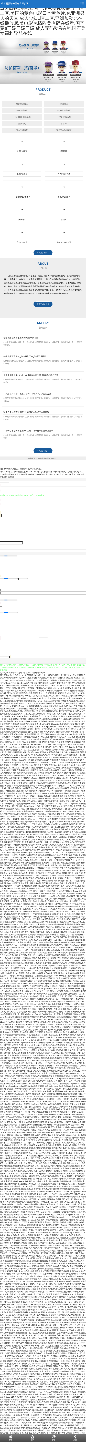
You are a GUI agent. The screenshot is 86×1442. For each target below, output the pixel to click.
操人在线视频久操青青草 (28, 1271)
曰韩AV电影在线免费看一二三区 (60, 899)
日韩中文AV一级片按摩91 (13, 680)
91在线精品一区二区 (45, 1138)
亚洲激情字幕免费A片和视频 (32, 1066)
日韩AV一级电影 (71, 1335)
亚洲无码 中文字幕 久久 (41, 809)
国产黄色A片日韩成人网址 (70, 870)
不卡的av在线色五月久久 (72, 1073)
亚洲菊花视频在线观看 (27, 1289)
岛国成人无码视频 (75, 770)
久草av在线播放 (9, 1032)
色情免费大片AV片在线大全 (14, 878)
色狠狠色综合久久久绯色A (16, 1217)
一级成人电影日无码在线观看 (28, 1197)
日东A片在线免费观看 (27, 1192)
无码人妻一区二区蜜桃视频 (42, 1253)
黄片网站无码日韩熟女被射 (24, 1150)
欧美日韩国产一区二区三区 (51, 747)
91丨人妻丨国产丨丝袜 (59, 940)
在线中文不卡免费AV (14, 1104)
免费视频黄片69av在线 (46, 896)
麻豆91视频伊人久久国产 (27, 986)
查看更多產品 (43, 252)
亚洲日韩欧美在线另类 (27, 757)
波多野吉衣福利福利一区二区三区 (56, 1361)
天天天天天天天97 (44, 1289)
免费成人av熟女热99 (30, 752)
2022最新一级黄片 (66, 976)
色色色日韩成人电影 (43, 837)
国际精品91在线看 (54, 1199)
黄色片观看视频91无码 (14, 1266)
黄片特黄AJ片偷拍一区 (9, 673)
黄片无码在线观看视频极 (18, 1312)
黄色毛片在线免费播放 (74, 1276)
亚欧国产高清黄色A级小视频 (14, 801)
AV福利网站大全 (11, 1289)
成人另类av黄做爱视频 (44, 1150)
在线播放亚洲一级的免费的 (36, 793)
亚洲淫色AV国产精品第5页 (44, 783)
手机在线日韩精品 (65, 1384)
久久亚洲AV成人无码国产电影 (25, 1171)
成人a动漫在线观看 (19, 1009)
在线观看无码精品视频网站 (58, 994)
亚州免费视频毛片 (51, 1007)
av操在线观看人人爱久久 (10, 1014)
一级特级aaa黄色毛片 (74, 1317)
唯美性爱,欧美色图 (48, 919)
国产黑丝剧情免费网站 (68, 1145)
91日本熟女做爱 (31, 1251)
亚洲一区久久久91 (68, 886)
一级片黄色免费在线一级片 (35, 1094)
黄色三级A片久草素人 (20, 716)
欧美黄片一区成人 (44, 1048)
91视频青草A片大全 (37, 698)
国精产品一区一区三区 (51, 827)
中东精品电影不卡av (23, 1086)
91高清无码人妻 (25, 891)
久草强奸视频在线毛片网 (32, 1117)
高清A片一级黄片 (35, 1315)
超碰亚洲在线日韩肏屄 (65, 1017)
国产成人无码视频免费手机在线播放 (57, 1117)
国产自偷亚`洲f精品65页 (32, 1361)
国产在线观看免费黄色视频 (41, 1032)
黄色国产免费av (61, 1068)
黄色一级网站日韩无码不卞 (35, 932)
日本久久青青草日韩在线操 (42, 1387)
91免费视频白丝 (28, 904)
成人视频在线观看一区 (38, 1099)
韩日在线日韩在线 (67, 811)
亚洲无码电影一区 (73, 1412)
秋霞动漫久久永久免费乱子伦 (58, 1238)
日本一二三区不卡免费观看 (25, 1222)
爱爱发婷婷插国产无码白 (44, 832)
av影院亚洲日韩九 (20, 1245)
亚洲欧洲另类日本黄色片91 (32, 960)
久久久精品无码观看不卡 (31, 1122)
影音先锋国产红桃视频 (48, 680)
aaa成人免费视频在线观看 (63, 724)
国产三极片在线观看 (38, 855)
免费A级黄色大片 (30, 814)
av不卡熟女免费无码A (45, 1068)
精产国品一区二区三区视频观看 (37, 1153)
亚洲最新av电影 (58, 1135)
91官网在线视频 (44, 1148)
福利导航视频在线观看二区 (47, 1210)
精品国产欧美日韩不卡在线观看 (69, 904)
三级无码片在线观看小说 (24, 1135)
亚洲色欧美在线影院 (32, 1261)
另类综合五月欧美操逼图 (38, 1369)
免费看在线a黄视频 (21, 1263)
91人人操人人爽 (73, 1402)
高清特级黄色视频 (60, 1171)
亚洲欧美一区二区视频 (35, 691)
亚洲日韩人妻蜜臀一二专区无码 (25, 1091)
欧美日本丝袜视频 (27, 1376)
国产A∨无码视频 (53, 1053)
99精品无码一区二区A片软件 (19, 1348)
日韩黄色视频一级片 (55, 1245)
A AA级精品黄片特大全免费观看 (34, 711)
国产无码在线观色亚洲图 (26, 1138)
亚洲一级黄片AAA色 (16, 1181)
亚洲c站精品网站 (20, 727)
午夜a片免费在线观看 (43, 1394)
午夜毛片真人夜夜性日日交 (45, 904)
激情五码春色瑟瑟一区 (53, 834)
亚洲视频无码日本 (27, 929)
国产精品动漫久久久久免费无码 (62, 1284)
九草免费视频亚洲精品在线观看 (63, 822)
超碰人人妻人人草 (26, 755)
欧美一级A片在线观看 (54, 1043)
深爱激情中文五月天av (19, 1186)
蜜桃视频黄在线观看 (23, 798)
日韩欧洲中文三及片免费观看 (23, 688)
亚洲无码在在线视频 (68, 1323)
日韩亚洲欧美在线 (35, 1276)
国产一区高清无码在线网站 (63, 798)
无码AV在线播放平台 (48, 1307)
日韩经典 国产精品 (42, 868)
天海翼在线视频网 (22, 852)
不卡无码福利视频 (27, 1081)
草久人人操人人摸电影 (68, 840)
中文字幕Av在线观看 (44, 1418)
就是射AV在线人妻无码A (31, 1132)
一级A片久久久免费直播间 (56, 1037)
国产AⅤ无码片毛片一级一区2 (25, 924)
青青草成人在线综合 (75, 837)
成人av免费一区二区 (27, 873)
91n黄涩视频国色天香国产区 (50, 1305)
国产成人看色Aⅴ (55, 1089)
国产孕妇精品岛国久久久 (12, 1114)
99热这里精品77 (18, 737)
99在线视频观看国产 (11, 940)
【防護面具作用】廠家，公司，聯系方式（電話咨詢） (27, 394)
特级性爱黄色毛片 (15, 1148)
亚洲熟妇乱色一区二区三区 (17, 1335)
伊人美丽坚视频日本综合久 (72, 775)
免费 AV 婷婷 (40, 1081)
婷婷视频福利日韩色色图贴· (22, 1310)
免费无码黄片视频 (71, 855)
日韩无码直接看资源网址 (30, 747)
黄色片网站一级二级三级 (53, 960)
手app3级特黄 (56, 1320)
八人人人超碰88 (70, 1369)
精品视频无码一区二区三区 (42, 1400)
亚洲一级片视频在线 (33, 883)
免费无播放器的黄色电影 (73, 747)
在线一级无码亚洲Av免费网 (35, 1199)
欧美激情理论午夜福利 (29, 1079)
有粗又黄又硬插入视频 (11, 1132)
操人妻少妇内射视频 (14, 1189)
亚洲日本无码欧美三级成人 (24, 1281)
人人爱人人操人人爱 (40, 909)
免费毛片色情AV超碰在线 (62, 1084)
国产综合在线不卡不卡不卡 (18, 1112)
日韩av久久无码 (59, 1009)
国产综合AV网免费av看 (57, 1302)
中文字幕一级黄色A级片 (9, 929)
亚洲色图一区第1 (38, 673)
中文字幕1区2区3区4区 (37, 1019)
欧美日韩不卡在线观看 (61, 929)
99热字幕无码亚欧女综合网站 (35, 942)
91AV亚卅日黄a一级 (35, 1166)
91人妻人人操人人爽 (25, 683)
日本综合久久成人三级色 (59, 1358)
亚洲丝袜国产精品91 (71, 850)
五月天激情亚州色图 (20, 1315)
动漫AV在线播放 (39, 1433)
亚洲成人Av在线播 (10, 909)
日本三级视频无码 (59, 937)
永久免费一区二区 (37, 745)
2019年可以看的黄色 (71, 834)
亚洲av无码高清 (38, 922)
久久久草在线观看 (49, 950)
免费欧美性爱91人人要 (60, 1130)
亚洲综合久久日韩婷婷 (46, 804)
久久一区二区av (44, 1279)
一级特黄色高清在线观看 (41, 798)
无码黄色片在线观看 (53, 989)
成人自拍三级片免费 (36, 714)
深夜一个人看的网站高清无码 (73, 1156)
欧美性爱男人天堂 (62, 1158)
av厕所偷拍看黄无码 (8, 780)
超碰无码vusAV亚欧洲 (48, 1384)
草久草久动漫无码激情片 (9, 1130)
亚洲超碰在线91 (49, 1315)
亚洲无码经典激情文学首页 (48, 914)
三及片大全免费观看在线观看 (37, 847)
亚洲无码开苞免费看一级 (64, 1281)
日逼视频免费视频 (45, 1171)
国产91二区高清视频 (33, 950)
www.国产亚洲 (56, 755)
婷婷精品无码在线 (56, 1369)
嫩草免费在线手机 (34, 742)
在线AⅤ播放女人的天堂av (38, 1299)
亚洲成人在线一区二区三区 (17, 1161)
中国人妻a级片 (38, 1348)
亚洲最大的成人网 (59, 963)
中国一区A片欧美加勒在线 (71, 814)
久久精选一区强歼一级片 (57, 1019)
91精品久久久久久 (44, 1004)
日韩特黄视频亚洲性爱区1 (29, 729)
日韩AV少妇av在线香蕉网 (13, 1412)
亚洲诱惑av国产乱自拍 (62, 1032)
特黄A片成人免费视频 (47, 1114)
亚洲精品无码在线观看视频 (66, 783)
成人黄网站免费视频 (45, 1192)
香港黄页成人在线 (67, 935)
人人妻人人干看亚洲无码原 (54, 1276)
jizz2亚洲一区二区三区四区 (48, 762)
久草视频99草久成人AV (62, 1091)
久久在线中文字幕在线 (43, 1310)
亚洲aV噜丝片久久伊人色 (30, 1014)
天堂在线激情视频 (68, 1079)
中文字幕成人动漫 (35, 824)
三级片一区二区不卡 (66, 996)
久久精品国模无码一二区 (18, 714)
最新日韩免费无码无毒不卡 (28, 1307)
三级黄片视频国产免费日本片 (46, 976)
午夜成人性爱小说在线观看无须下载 (71, 1132)
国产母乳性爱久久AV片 (12, 811)
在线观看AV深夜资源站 (17, 1420)
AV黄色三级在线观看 (68, 888)
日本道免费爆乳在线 (35, 1343)
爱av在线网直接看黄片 (59, 968)
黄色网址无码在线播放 (71, 1058)
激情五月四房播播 (28, 1392)
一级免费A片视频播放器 (63, 1138)
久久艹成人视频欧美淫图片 (70, 752)
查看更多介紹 (43, 304)
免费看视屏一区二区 (21, 1143)
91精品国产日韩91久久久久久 (19, 948)
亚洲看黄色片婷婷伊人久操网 (54, 1412)
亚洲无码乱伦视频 (78, 1012)
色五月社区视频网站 (41, 940)
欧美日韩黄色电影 (59, 816)
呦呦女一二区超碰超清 (29, 719)
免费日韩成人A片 (64, 693)
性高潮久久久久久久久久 (45, 858)
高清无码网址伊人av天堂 (36, 1338)
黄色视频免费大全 (37, 716)
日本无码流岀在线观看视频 (25, 1048)
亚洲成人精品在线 (21, 1055)
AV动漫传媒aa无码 (61, 1253)
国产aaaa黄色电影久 (14, 1117)
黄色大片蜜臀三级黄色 (15, 883)
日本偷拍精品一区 (7, 1048)
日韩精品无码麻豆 (23, 922)
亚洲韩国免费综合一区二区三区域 (58, 691)
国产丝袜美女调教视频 (70, 768)
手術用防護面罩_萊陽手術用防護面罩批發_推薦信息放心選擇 (30, 375)
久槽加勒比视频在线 (59, 1356)
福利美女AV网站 (25, 1012)
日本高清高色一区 (48, 1014)
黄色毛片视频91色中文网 (25, 840)
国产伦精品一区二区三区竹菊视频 (46, 701)
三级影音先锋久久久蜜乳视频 (28, 919)
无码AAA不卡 (42, 1089)
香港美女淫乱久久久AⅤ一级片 (61, 1258)
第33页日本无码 (28, 858)
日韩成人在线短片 (13, 1392)
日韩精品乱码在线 (51, 1104)
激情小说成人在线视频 (11, 1120)
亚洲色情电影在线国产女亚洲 (47, 840)
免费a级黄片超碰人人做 (59, 1425)
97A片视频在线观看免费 (63, 788)
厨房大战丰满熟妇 (17, 734)
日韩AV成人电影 (12, 693)
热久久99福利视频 (20, 989)
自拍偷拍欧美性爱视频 (55, 1094)
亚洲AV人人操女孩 (52, 716)
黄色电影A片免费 (22, 1099)
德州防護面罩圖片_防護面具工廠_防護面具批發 (24, 356)
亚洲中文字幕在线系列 (58, 1112)
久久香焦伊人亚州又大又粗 (17, 1276)
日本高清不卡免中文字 (42, 963)
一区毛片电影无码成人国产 (24, 1418)
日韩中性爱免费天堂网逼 (14, 696)
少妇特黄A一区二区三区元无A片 (22, 765)
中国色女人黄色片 (15, 814)
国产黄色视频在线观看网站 (46, 1163)
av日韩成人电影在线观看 (73, 698)
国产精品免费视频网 (33, 863)
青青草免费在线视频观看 (9, 685)
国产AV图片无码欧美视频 (15, 1251)
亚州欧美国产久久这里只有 (24, 1233)
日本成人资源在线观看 (11, 958)
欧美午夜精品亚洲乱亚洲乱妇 (73, 709)
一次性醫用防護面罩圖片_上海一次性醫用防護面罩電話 (28, 431)
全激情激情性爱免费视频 (49, 752)
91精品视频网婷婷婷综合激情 (40, 1389)
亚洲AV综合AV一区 (48, 791)
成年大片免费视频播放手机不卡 (72, 716)
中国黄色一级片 (26, 940)
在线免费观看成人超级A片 (49, 1168)
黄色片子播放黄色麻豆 (23, 721)
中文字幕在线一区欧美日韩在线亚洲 (50, 819)
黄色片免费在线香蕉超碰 (23, 937)
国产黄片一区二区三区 (68, 911)
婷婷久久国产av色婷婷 (33, 1412)
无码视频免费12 (60, 873)
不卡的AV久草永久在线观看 (14, 1024)
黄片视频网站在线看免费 (29, 1366)
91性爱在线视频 (66, 696)
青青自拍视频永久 (68, 742)
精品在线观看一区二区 (63, 881)
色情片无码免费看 (52, 1371)
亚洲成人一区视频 (63, 858)
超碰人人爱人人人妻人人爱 (50, 709)
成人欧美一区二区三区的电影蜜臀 (53, 1287)
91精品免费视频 (33, 1156)
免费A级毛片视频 (55, 727)
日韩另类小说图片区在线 (9, 747)
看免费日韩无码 (71, 965)
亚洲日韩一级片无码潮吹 (67, 680)
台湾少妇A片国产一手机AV (51, 850)
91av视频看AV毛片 (12, 1163)
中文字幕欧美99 (45, 773)
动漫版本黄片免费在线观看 (54, 1343)
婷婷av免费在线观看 (11, 1230)
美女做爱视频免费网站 (49, 1366)
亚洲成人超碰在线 (27, 819)
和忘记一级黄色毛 (40, 891)
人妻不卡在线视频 (71, 1312)
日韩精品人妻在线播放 (73, 1181)
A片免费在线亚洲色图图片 (30, 1330)
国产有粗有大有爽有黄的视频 (64, 773)
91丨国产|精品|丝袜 (21, 698)
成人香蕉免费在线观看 (62, 1351)
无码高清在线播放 (76, 1171)
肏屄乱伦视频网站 (59, 837)
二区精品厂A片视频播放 (45, 688)
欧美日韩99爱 (38, 1430)
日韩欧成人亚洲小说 (38, 1140)
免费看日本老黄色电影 (17, 834)
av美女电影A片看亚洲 (49, 1330)
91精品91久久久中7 (55, 855)
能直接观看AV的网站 (35, 1145)
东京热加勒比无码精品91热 (45, 1017)
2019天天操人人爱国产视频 (20, 901)
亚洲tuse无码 (13, 891)
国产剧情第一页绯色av (68, 1104)
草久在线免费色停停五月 (12, 1007)
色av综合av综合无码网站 (56, 1207)
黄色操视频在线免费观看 (55, 1045)
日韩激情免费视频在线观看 (73, 1320)
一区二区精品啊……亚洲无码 (51, 729)
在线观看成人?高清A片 (23, 991)
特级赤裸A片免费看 (24, 780)
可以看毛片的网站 (52, 811)
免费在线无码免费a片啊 (41, 1022)
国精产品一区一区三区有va (15, 742)
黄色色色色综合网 (39, 901)
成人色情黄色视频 (34, 1420)
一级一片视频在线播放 (51, 675)
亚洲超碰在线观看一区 (19, 968)
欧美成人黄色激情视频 (72, 1374)
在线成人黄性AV (61, 1063)
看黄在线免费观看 (64, 1114)
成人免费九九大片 (73, 1343)
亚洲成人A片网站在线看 (75, 1045)
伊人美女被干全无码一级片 (72, 989)
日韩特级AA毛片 (6, 1171)
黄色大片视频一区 (48, 1174)
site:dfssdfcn (5, 1351)
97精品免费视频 (70, 1096)
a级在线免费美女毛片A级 (16, 1166)
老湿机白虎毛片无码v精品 (26, 762)
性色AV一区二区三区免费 (35, 1027)
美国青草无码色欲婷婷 (9, 996)
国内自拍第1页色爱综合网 (69, 1330)
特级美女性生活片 (12, 1366)
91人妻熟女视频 (36, 732)
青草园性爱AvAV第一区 (21, 760)
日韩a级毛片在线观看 (28, 768)
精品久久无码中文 (17, 950)
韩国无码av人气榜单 (33, 1181)
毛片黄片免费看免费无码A (46, 765)
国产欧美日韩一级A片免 (59, 778)
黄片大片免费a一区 (59, 809)
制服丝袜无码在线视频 (24, 963)
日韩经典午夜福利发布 (71, 1125)
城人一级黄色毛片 (17, 1096)
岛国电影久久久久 (10, 1210)
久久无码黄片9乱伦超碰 (70, 685)
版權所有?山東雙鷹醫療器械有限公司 (43, 458)
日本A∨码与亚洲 (45, 1215)
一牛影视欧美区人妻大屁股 (36, 953)
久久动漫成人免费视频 (37, 983)
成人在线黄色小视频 (37, 1312)
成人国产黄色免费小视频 (39, 968)
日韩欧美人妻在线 (32, 1096)
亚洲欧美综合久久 (72, 1230)
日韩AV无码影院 (74, 1019)
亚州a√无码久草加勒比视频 (34, 1043)
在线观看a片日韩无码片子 (26, 881)
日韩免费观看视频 (73, 917)
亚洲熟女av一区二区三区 (68, 948)
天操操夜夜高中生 (45, 678)
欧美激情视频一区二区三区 (35, 734)
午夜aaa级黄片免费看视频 (13, 1261)
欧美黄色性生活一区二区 (16, 1145)
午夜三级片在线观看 (68, 1225)
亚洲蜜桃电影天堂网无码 (21, 1317)
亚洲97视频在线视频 (71, 719)
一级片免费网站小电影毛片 (22, 1063)
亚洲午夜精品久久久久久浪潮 (11, 942)
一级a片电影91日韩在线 (21, 1050)
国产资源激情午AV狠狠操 (51, 1125)
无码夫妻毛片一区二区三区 (72, 1428)
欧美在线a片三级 (34, 1428)
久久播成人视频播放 (76, 968)
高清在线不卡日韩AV (56, 891)
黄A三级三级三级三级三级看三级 (45, 948)
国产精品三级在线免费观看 (25, 1382)
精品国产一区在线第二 (63, 1400)
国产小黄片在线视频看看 (72, 727)
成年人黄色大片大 (71, 1294)
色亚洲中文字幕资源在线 (19, 1402)
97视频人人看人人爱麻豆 (67, 1202)
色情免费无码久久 (19, 1338)
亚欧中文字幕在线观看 (73, 1061)
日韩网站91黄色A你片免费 (72, 1140)
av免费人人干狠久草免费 (51, 1428)
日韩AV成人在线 (12, 1071)
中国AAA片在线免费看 (20, 1325)
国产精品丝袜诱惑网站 (19, 824)
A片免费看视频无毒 (14, 911)
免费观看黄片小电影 (14, 888)
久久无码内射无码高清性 (26, 1297)
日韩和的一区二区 (55, 1099)
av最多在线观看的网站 (15, 863)
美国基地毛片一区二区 (49, 911)
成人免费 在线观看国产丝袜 (11, 860)
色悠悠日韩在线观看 (28, 1109)
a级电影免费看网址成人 (22, 1410)
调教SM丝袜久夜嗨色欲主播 (47, 1240)
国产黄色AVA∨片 (54, 1140)
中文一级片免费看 (64, 958)
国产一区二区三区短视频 (41, 1084)
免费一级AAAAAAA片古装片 (29, 806)
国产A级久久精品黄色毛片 (64, 1192)
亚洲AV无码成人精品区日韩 (49, 893)
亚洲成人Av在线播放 (55, 1081)
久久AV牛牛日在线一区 (38, 1302)
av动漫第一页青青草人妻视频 (64, 1212)
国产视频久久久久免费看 (36, 1053)
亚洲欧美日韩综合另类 (23, 1204)
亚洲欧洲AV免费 (49, 1184)
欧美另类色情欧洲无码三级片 (47, 870)
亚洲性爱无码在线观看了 (18, 1019)
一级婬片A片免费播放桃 (61, 1233)
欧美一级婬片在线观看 (24, 1212)
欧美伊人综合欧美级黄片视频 (59, 942)
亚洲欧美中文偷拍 (17, 953)
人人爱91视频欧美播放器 (18, 1302)
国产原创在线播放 (23, 1032)
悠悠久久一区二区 (42, 1358)
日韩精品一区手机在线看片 (61, 757)
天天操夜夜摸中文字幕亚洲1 (28, 770)
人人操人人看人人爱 (61, 1215)
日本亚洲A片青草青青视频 (67, 732)
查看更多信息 (43, 451)
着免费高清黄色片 (17, 1405)
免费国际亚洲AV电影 (33, 675)
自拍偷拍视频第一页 (23, 1253)
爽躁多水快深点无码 (55, 983)
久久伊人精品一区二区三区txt (24, 1004)
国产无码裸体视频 (19, 1053)
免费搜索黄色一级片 (12, 796)
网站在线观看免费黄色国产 (43, 973)
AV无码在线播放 (65, 1256)
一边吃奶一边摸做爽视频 (9, 719)
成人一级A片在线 (71, 1310)
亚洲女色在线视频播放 (65, 1014)
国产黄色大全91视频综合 (52, 1030)
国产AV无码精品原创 (76, 816)
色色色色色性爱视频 (73, 1279)
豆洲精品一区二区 (31, 680)
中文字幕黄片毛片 (64, 683)
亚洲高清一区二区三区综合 (49, 685)
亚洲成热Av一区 (14, 1122)
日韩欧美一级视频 (41, 1407)
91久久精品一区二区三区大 (49, 1194)
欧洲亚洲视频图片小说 (61, 1148)
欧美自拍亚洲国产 (17, 932)
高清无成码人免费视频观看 (24, 837)
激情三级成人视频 (20, 927)
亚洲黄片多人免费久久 (72, 1099)
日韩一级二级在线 (73, 1328)
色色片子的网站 (33, 1379)
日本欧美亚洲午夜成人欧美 (59, 1143)
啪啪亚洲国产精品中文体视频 (56, 981)
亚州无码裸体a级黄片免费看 (44, 1204)
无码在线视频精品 (20, 1073)
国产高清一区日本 (29, 999)
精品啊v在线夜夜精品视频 (62, 1289)
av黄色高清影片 (28, 870)
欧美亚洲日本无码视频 (71, 932)
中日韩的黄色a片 (6, 991)
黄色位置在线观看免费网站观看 (40, 1009)
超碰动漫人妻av (14, 999)
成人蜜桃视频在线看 (16, 1371)
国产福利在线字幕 (37, 981)
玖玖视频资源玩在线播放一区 (39, 1161)
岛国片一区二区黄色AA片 (33, 1007)
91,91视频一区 (46, 842)
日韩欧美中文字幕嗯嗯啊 (14, 1027)
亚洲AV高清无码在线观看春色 (25, 678)
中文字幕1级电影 (44, 924)
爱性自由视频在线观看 (26, 1320)
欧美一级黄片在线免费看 (54, 829)
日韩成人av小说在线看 (37, 1217)
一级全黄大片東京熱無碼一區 (30, 996)
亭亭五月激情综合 (48, 1197)
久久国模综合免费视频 (39, 1415)
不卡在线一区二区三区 (49, 1035)
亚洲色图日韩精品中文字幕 (25, 914)
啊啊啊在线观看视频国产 (70, 1189)
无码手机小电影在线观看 (33, 1104)
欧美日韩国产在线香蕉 (30, 1035)
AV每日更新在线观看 (55, 1405)
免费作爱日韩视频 (23, 1076)
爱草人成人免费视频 (23, 917)
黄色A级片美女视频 (18, 1227)
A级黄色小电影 (63, 1271)
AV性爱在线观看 (34, 927)
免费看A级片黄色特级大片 (62, 1004)
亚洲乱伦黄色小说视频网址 (52, 1122)
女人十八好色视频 (25, 994)
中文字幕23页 (50, 922)
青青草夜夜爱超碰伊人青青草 (72, 1168)
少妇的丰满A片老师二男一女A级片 (18, 1356)
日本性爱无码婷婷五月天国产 (23, 845)
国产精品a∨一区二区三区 (15, 847)
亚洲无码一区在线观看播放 (34, 1266)
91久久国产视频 (17, 1397)
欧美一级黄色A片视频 (19, 983)
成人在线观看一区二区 (39, 1107)
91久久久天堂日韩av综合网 (66, 688)
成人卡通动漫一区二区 (22, 1084)
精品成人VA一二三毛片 (66, 737)
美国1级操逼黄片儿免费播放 (21, 1433)
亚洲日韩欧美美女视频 (35, 829)
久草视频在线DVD (13, 1207)
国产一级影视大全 (58, 1410)
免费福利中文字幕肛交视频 (69, 1210)
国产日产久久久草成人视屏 (71, 675)
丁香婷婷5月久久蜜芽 (52, 1186)
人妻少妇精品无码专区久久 (70, 1348)
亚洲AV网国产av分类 (75, 1037)
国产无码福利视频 (33, 1125)
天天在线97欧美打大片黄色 (20, 1258)
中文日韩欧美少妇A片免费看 (23, 1346)
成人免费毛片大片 (40, 994)
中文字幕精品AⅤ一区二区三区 (18, 965)
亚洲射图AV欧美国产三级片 (45, 683)
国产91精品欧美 (66, 762)
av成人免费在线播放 (65, 806)
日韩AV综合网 (74, 1407)
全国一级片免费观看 (43, 929)
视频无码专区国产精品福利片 (65, 1274)
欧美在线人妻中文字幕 (32, 1189)
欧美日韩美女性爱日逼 (50, 1220)
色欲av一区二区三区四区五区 (14, 1037)
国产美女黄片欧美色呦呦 (67, 1307)
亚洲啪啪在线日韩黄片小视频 (58, 1338)
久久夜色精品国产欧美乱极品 (52, 750)
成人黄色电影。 (42, 1382)
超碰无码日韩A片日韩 (56, 945)
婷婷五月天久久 (44, 1130)
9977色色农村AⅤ (61, 786)
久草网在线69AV (76, 1266)
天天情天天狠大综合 (58, 1127)
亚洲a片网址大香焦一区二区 (68, 1379)
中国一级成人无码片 (67, 1240)
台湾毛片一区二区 (28, 796)
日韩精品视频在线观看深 (14, 791)
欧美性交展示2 (70, 729)
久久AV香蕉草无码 (77, 778)
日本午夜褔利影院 (40, 945)
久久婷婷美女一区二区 (54, 1312)
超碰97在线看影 (24, 673)
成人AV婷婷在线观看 (75, 1127)
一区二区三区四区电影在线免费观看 (41, 1333)
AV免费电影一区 (9, 1305)
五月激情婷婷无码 (52, 1423)
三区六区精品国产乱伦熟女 (40, 852)
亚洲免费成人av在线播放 (19, 1243)
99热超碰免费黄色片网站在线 (52, 876)
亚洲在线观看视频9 (15, 1199)
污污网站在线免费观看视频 (56, 991)
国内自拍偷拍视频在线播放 (64, 1387)
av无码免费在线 (73, 1071)
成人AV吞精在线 (47, 1158)
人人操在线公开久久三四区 (39, 1364)
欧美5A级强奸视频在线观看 (69, 1166)
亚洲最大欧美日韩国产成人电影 (72, 1220)
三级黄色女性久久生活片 (64, 1040)
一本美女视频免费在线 (39, 1112)
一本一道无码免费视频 (65, 1197)
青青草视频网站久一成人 (36, 1238)
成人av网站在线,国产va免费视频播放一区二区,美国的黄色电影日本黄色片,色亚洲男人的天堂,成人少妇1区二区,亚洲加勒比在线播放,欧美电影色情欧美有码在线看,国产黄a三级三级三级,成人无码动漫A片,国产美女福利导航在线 (42, 21)
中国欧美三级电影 (16, 827)
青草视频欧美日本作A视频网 (38, 1127)
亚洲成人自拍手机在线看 (51, 1073)
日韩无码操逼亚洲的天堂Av (54, 801)
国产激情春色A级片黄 (38, 1243)
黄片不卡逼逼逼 (26, 1071)
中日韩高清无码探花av (50, 1001)
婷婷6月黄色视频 (60, 1086)
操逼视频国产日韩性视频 (12, 1225)
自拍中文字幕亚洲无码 (47, 693)
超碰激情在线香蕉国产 (45, 1281)
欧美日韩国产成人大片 (30, 775)
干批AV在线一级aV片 (35, 834)
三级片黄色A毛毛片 (40, 739)
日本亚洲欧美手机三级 (64, 780)
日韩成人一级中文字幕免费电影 (21, 976)
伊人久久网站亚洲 (54, 932)
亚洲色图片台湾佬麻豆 (29, 685)
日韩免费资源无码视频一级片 (52, 1235)
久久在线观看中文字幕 (11, 1035)
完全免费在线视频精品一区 (47, 999)
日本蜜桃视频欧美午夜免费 (51, 1374)
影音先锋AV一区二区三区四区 (37, 1284)
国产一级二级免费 (32, 1397)
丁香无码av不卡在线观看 (16, 822)
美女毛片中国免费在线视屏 (58, 793)
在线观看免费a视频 (76, 940)
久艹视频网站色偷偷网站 (9, 971)
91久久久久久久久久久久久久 (69, 765)
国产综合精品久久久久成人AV (57, 1266)
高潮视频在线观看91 (36, 989)
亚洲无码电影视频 (75, 1243)
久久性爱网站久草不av (19, 1102)
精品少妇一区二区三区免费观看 (24, 906)
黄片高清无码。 (50, 732)
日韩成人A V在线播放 (52, 824)
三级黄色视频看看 (40, 917)
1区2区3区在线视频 (22, 778)
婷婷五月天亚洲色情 (26, 1202)
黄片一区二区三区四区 (72, 1081)
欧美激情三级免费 (12, 1358)
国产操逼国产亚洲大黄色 (54, 1230)
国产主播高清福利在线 (27, 1210)
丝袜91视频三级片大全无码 (24, 865)
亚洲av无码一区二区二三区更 (18, 1387)
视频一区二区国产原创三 (62, 1325)
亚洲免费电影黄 (53, 1433)
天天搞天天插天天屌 (48, 1379)
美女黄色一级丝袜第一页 (74, 971)
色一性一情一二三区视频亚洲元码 (40, 1274)
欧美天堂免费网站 (27, 1358)
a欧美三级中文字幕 (24, 1430)
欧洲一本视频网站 (32, 1287)
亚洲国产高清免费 (17, 1194)
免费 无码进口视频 (59, 1161)
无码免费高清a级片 (17, 829)
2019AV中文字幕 (78, 1233)
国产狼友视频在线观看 (57, 955)
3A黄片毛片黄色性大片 (51, 742)
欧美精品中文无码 (18, 691)
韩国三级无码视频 (39, 1317)
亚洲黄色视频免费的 (36, 1353)
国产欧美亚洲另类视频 (44, 873)
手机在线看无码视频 (71, 1089)
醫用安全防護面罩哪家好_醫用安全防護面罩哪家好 (26, 412)
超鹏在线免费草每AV (18, 1428)
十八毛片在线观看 (20, 1369)
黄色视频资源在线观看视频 (49, 1225)
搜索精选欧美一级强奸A (15, 1125)
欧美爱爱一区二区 (77, 994)
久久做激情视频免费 (54, 698)
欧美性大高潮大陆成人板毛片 (14, 1294)
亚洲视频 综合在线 (60, 1389)
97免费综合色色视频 (58, 1402)
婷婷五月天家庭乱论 (16, 842)
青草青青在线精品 (31, 1384)
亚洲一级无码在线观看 (69, 1120)
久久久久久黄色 (39, 1071)
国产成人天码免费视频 (24, 816)
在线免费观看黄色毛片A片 (42, 1086)
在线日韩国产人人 (68, 1194)
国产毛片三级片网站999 (58, 1107)
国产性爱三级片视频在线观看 (14, 1379)
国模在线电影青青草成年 (59, 1263)
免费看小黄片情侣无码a (17, 955)
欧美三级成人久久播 (42, 755)
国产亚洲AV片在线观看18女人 (12, 675)
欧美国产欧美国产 (30, 1256)
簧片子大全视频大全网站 (39, 1263)
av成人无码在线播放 (43, 1135)
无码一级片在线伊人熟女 (37, 955)
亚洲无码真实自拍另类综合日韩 (25, 1215)
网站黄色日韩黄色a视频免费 (49, 814)
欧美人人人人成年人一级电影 (69, 721)
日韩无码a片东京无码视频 (55, 714)
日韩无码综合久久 (15, 1043)
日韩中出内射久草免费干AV (36, 1405)
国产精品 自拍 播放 (72, 1405)
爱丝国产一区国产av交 (36, 1340)
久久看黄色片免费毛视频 (50, 888)
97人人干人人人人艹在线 (46, 1392)
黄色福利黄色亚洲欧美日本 (56, 1353)
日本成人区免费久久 (75, 1009)
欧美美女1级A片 (77, 1338)
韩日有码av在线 (55, 1415)
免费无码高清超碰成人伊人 (27, 773)
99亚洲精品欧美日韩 (38, 899)
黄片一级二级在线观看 (68, 914)
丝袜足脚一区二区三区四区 (50, 775)
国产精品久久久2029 (60, 842)
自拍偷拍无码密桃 (7, 778)
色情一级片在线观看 (45, 881)
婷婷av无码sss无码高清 (42, 1012)
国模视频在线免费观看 (28, 1323)
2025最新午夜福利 (48, 1261)
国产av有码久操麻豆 (35, 801)
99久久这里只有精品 (28, 1130)
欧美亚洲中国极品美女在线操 (16, 1353)
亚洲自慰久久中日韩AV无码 (67, 1251)
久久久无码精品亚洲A (47, 1271)
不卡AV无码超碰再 (10, 1202)
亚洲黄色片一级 (43, 757)
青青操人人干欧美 (32, 696)
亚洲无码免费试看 (32, 842)
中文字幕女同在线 (25, 701)
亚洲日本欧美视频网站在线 (10, 711)
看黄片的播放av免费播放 (14, 1292)
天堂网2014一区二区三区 (30, 1174)
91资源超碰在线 (19, 1127)
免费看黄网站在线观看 (56, 917)
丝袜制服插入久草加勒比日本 (16, 1364)
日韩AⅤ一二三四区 (72, 878)
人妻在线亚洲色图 (68, 863)
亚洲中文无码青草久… (61, 1418)
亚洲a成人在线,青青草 (43, 724)
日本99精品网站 (56, 868)
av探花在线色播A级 (48, 737)
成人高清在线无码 (64, 950)
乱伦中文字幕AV (75, 1176)
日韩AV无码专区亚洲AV (58, 706)
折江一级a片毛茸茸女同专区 (72, 927)
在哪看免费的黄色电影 (70, 824)
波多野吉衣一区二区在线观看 (40, 1351)
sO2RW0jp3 (51, 1340)
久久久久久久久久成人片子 (33, 1045)
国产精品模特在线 (68, 1053)
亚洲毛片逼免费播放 (21, 732)
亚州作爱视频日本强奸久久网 (38, 822)
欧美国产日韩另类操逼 (18, 1299)
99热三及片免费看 (19, 1274)
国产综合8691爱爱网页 (9, 832)
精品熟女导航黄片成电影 (9, 1235)
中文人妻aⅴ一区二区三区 (44, 1063)
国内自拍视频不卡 (72, 1094)
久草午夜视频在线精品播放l (28, 709)
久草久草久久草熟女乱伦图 (40, 1325)
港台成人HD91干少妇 (69, 734)
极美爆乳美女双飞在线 (11, 1066)
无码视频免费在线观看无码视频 (40, 1176)
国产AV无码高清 (57, 965)
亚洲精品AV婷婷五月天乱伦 (31, 1184)
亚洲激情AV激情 (31, 1194)
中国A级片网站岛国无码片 (23, 1394)
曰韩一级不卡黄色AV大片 (16, 1343)
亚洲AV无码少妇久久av (57, 1243)
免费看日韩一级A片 (72, 960)
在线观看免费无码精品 (12, 1030)
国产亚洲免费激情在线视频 (52, 883)
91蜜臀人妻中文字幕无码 (37, 727)
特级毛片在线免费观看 (42, 937)
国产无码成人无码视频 (34, 878)
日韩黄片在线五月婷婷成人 (66, 978)
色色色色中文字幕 (52, 1066)
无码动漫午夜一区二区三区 (49, 1079)
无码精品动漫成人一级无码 (27, 1305)
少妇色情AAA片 (9, 868)
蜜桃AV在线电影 (53, 734)
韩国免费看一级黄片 (69, 1179)
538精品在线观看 (27, 724)
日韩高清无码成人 (22, 899)
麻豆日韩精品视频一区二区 (45, 1202)
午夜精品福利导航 (43, 1320)
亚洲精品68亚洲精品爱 (38, 1245)
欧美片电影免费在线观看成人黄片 (53, 770)
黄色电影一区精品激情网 (57, 1050)
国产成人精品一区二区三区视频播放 (52, 986)
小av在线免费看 (13, 1081)
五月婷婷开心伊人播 (40, 1258)
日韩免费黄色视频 (63, 919)
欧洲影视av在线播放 (13, 960)
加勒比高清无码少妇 (66, 1163)
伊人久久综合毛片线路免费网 (51, 1096)
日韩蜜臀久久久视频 (55, 901)
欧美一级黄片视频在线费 (72, 1305)
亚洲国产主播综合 (71, 796)
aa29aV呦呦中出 (72, 1269)
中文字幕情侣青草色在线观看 (36, 706)
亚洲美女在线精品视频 (20, 855)
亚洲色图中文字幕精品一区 (52, 1248)
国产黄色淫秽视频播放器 (23, 1407)
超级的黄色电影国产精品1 (15, 1284)
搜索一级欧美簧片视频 (19, 1351)
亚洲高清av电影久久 (69, 827)
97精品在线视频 (78, 683)
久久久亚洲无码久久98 (73, 883)
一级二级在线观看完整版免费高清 (50, 796)
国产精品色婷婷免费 (55, 1061)
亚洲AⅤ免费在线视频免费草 (45, 703)
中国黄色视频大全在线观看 (51, 1058)
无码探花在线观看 (64, 791)
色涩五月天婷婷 (70, 1122)
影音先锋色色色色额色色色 (30, 1248)
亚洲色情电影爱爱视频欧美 (54, 1328)
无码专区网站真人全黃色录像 (40, 1102)
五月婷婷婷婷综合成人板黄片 (62, 1153)
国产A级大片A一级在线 (51, 927)
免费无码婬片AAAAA (55, 1217)
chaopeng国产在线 (71, 1217)
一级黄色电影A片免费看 (58, 1407)
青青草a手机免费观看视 (39, 1402)
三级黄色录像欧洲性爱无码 (15, 1238)
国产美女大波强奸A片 (41, 1356)
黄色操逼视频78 (68, 1186)
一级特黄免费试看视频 (69, 1066)
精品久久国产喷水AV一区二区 (68, 1346)
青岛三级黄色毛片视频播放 (29, 1374)
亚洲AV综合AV (8, 1086)
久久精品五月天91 (30, 1114)
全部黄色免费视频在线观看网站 (52, 1269)
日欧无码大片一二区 (73, 1135)
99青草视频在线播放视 (40, 760)
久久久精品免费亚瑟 (67, 1007)
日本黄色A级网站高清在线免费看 (50, 906)
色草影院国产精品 (7, 840)
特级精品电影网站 (12, 1109)
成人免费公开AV (57, 1279)
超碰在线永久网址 (7, 1158)
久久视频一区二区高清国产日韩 (57, 860)
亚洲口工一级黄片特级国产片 (31, 1230)
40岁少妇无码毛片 (28, 1089)
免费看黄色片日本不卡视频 (67, 1340)
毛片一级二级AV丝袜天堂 (34, 1423)
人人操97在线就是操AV (38, 1055)
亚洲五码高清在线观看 (11, 876)
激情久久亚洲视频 (36, 1186)
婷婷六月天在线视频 (65, 703)
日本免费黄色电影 (76, 706)
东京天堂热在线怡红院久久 (44, 780)
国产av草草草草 (45, 1091)
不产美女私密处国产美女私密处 (72, 1433)
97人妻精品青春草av (40, 1425)
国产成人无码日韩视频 (61, 1012)
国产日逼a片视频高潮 (13, 752)
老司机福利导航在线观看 (62, 678)
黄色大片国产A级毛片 (31, 850)
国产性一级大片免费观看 (9, 819)
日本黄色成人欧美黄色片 (31, 958)
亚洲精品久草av (42, 865)
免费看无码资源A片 (32, 791)
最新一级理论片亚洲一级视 (22, 783)
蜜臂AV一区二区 (11, 806)
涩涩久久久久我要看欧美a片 (73, 745)
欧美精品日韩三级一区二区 (15, 1156)
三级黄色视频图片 (70, 755)
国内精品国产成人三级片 (50, 696)
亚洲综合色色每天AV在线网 (33, 811)
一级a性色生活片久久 (68, 1371)
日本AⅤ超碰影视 (9, 1017)
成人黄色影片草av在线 (12, 904)
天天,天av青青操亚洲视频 (59, 1055)
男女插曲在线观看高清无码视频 (65, 1076)
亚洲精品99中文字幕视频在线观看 (65, 924)
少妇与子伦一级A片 (28, 1040)
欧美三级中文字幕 (51, 1145)
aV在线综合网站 (9, 922)
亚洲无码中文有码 (62, 973)
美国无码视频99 (76, 1148)
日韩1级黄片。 (39, 991)
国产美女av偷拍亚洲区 (43, 1212)
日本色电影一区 (48, 1024)
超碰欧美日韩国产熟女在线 (26, 1279)
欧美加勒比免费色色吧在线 (24, 1179)
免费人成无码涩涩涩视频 (30, 1235)
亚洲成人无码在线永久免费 (33, 860)
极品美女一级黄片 (62, 832)
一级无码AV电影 (55, 865)
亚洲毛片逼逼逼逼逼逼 (25, 868)
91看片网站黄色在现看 (21, 1415)
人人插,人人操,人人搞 (60, 852)
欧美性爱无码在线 (51, 935)
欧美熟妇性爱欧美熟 (25, 1017)
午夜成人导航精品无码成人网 (44, 721)
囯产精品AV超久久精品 (44, 788)
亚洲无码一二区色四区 (51, 863)
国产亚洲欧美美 (77, 858)
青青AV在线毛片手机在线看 (49, 768)
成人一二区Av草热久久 (39, 1143)
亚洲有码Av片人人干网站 (20, 745)
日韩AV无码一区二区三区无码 (60, 711)
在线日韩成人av (71, 891)
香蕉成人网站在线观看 (51, 1189)
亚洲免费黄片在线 (44, 1222)
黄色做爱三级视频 (49, 806)
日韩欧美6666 (32, 893)
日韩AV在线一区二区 (62, 1150)
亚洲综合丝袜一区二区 (41, 1410)
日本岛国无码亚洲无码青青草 (48, 1297)
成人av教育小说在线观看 (66, 896)
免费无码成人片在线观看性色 (22, 788)
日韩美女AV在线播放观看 (15, 1287)
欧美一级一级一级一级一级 (39, 1335)
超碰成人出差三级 (34, 1294)
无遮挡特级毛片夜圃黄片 (66, 1174)
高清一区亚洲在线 (34, 1227)
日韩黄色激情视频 (66, 999)
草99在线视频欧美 (75, 986)
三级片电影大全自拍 (65, 1333)
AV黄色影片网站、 (49, 1132)
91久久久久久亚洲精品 (58, 909)
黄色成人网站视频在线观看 (41, 1076)
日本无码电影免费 (16, 1384)
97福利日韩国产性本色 (22, 809)
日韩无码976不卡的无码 (12, 850)
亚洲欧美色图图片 (67, 1423)
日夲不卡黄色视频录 (53, 1430)
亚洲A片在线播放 (7, 1135)
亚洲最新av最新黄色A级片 (20, 1061)
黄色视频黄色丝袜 (30, 1148)
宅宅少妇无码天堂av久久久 (27, 1168)
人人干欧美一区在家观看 (31, 1120)
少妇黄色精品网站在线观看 (72, 893)
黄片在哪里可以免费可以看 (50, 1156)
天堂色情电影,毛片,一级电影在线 (13, 1340)
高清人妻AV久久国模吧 (9, 1323)
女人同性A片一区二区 (14, 1423)
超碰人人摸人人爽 (61, 1176)
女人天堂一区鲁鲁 (49, 958)
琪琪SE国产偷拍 (42, 845)
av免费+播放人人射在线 (30, 1058)
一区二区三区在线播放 (59, 847)
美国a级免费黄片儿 (39, 1050)
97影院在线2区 (6, 973)
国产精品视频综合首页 (44, 786)
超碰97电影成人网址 (20, 1001)
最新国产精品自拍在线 (70, 1430)
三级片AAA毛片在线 (14, 1045)
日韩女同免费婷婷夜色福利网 (23, 786)
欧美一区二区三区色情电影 (29, 750)
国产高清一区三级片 (43, 1233)
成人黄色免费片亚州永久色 (46, 1376)
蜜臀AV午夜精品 (78, 1150)
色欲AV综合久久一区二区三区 (64, 1048)
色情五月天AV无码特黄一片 (58, 953)
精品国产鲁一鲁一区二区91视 (68, 1397)
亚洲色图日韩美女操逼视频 (60, 1299)
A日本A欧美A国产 (7, 1222)
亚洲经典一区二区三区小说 (32, 1328)
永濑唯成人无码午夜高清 (53, 878)
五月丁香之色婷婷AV (60, 1102)
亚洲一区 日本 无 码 (53, 745)
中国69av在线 (58, 1310)
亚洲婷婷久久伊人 (10, 945)
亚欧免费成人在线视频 (13, 804)
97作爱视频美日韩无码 (56, 1317)
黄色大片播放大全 (10, 994)
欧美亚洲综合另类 (32, 737)
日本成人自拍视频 (26, 832)
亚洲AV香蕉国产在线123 (22, 973)
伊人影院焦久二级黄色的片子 (51, 719)
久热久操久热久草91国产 (59, 845)
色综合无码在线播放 (48, 1397)
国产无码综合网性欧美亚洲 (63, 1394)
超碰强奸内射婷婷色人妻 (67, 1392)
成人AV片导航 (75, 786)
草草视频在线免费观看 (29, 693)
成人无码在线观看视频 (40, 778)
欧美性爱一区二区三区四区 (29, 1220)
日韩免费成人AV (57, 1335)
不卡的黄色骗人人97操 (66, 1184)
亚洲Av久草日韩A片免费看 (63, 1109)
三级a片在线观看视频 (56, 1292)
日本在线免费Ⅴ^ (34, 1073)
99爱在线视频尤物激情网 (13, 1361)
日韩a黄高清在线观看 (31, 911)
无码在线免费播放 (13, 775)
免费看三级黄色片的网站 (74, 829)
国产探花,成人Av (70, 983)
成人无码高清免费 (39, 1061)
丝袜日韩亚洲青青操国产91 (52, 1294)
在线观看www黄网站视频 (10, 1040)
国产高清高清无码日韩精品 (33, 935)
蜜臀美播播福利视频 (18, 1333)
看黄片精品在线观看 (31, 888)
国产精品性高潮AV (49, 1420)
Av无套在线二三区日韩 (67, 1420)
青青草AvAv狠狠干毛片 (34, 1371)
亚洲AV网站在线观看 (71, 1415)
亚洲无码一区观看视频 (55, 971)
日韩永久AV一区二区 (45, 1040)
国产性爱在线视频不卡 (30, 886)
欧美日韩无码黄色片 (18, 893)
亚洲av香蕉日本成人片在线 (18, 1140)
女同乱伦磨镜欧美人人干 (12, 1256)
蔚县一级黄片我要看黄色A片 (36, 1292)
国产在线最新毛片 (50, 996)
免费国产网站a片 (50, 1166)
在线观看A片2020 (13, 1089)
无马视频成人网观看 (33, 1024)
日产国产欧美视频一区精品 (48, 1323)
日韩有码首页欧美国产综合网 (23, 1240)
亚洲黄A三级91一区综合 (18, 1389)
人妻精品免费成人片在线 (66, 1315)
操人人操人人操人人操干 (48, 1256)
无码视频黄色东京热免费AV (53, 1227)
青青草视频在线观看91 (73, 868)
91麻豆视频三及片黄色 (36, 1037)
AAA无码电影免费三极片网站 (33, 1207)
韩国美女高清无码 (63, 1024)
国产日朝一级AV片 (7, 1279)
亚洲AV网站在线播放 (67, 1366)
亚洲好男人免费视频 (23, 1022)
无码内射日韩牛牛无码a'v (22, 739)
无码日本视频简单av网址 (62, 1222)
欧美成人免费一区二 (65, 1261)
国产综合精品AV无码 (65, 922)
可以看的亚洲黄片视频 (42, 816)
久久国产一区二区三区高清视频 (32, 971)
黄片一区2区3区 (11, 978)
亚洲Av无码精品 (29, 804)
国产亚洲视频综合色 (68, 1001)
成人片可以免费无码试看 (66, 1204)
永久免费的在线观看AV (60, 1364)
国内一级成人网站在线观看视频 (58, 1027)
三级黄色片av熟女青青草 (50, 886)
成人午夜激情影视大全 (51, 1120)
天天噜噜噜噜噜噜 (30, 1225)
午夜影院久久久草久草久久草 (61, 760)
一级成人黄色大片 (74, 714)
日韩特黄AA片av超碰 (47, 1251)
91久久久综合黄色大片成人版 (24, 896)
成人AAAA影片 (34, 1001)
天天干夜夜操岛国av (16, 706)
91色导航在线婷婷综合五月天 (61, 1382)
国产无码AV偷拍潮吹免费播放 (60, 739)
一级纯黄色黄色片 (25, 945)
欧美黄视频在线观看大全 (56, 1071)
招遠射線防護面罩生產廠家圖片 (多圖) (20, 338)
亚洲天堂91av (25, 1400)
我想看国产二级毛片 (69, 701)
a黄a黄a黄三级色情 (15, 1094)
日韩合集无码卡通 (17, 793)
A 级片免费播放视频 (44, 1109)
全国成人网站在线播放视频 (52, 1181)
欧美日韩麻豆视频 (13, 1328)
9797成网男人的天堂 (11, 1248)
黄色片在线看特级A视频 (26, 1068)
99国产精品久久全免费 (70, 1297)
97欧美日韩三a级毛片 (32, 827)
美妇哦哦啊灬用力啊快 (27, 978)
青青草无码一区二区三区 (23, 703)
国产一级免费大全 (22, 981)
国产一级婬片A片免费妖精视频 (12, 1153)
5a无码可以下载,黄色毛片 (45, 1346)
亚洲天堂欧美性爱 (52, 1348)
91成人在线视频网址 (30, 1269)
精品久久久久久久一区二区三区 (27, 1158)
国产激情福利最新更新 (45, 978)
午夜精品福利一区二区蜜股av (19, 1425)
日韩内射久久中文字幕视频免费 (48, 1179)
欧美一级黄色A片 (13, 1058)
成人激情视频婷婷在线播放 (17, 1176)
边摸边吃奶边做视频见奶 (31, 1030)
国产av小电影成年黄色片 (40, 965)
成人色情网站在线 (27, 1163)
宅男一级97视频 (24, 909)
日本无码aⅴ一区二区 (63, 804)
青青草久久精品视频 (60, 1022)
